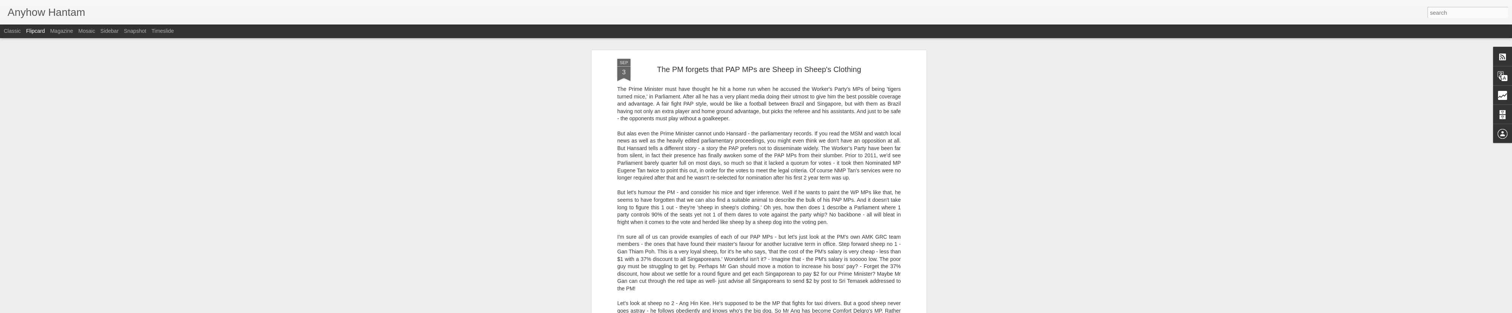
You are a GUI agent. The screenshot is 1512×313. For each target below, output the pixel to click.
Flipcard (35, 31)
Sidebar (110, 31)
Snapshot (135, 31)
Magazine (61, 31)
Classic (12, 31)
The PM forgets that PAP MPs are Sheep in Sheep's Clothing (759, 69)
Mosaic (86, 31)
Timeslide (163, 31)
